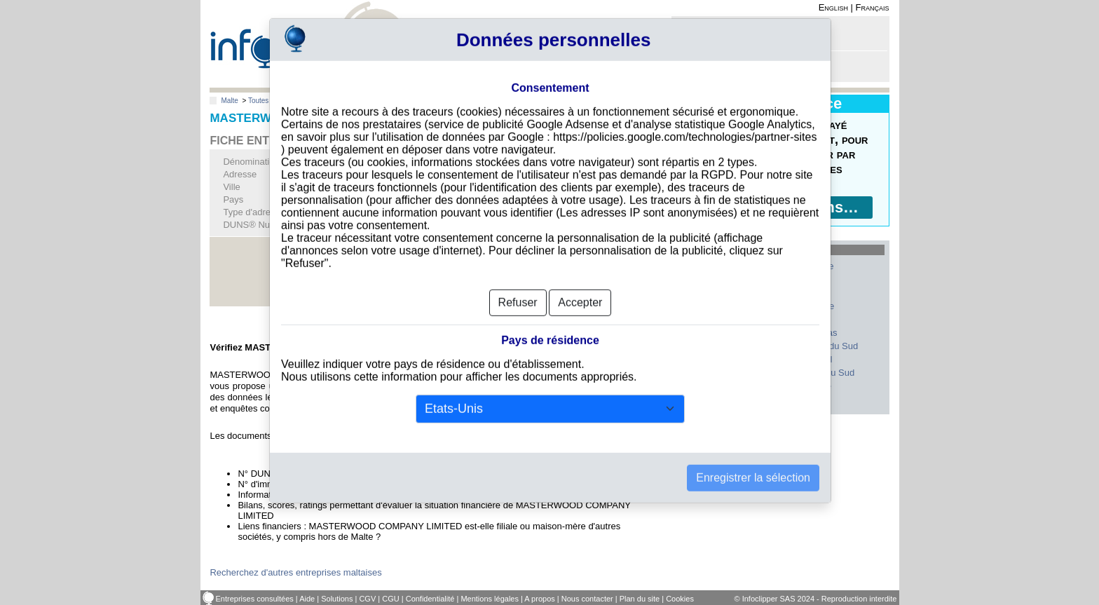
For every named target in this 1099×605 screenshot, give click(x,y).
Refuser (518, 283)
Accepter (580, 283)
